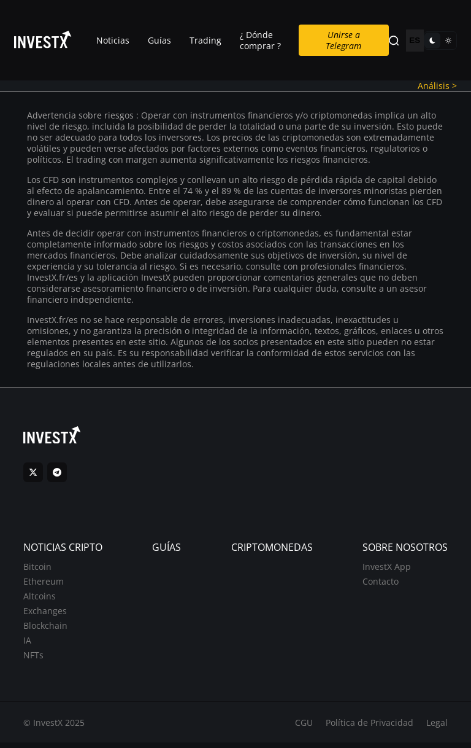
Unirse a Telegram (344, 40)
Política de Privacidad (369, 727)
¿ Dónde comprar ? (260, 40)
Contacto (380, 585)
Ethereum (44, 585)
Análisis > (436, 86)
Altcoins (40, 600)
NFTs (34, 658)
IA (28, 644)
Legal (436, 727)
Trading (205, 40)
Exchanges (45, 614)
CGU (303, 727)
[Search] (394, 41)
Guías (159, 40)
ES (414, 40)
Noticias (112, 40)
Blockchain (46, 629)
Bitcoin (38, 570)
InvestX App (386, 570)
